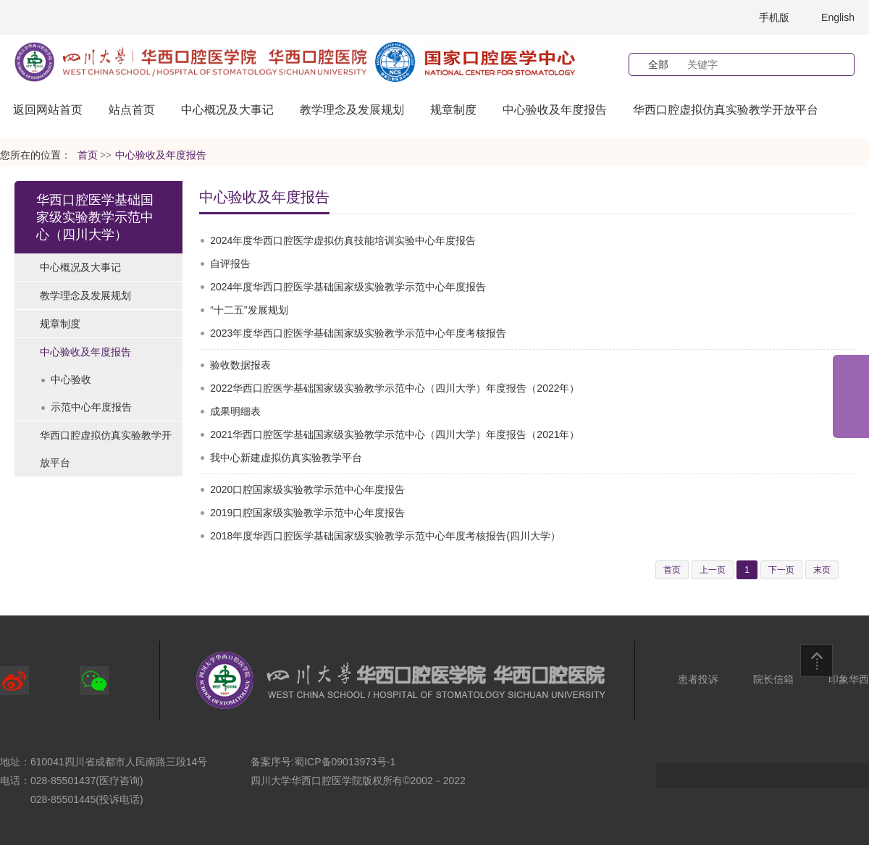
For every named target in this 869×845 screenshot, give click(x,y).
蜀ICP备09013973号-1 (344, 762)
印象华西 (848, 679)
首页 (87, 155)
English (838, 17)
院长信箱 (773, 679)
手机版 (774, 17)
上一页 (713, 570)
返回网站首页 (48, 110)
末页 (822, 570)
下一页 (781, 570)
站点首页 (132, 110)
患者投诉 (698, 679)
